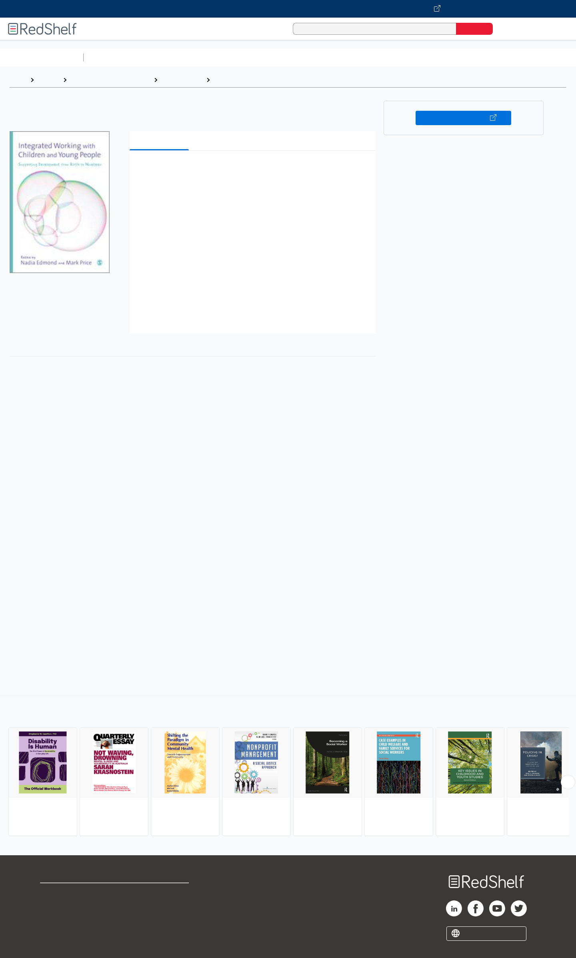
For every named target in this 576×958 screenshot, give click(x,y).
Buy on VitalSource (463, 118)
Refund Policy (160, 905)
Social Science (181, 80)
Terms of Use (160, 892)
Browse (48, 80)
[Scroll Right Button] (568, 782)
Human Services (238, 80)
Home (18, 80)
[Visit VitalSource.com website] (288, 9)
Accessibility (158, 918)
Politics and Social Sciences (394, 57)
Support (52, 905)
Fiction (452, 57)
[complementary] (288, 767)
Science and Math (157, 57)
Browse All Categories (41, 57)
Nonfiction (484, 57)
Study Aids (108, 57)
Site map (53, 931)
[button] (254, 169)
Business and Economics (310, 57)
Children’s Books (531, 57)
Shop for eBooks (65, 892)
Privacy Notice (62, 918)
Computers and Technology (228, 57)
